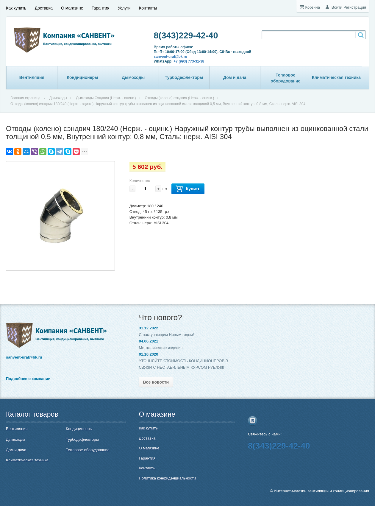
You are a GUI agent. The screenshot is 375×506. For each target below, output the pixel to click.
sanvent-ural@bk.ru (170, 57)
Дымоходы (133, 77)
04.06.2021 (148, 341)
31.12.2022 (148, 328)
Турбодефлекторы (184, 77)
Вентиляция (31, 77)
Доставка (44, 8)
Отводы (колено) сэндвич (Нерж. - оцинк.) (179, 98)
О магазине (72, 8)
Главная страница (25, 98)
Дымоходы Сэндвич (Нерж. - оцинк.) (106, 98)
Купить (188, 189)
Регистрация (354, 7)
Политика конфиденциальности (167, 478)
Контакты (148, 8)
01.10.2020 (148, 354)
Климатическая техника (336, 77)
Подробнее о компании (28, 378)
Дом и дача (234, 77)
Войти (337, 7)
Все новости (156, 382)
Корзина (312, 7)
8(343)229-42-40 (186, 35)
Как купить (16, 8)
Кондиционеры (82, 77)
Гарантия (101, 8)
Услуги (124, 8)
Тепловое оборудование (285, 78)
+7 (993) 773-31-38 (189, 61)
